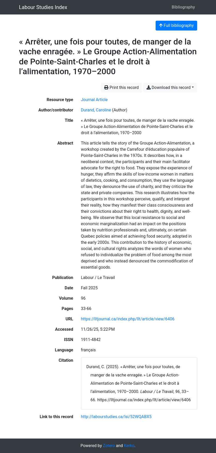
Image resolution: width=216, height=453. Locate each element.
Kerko (129, 445)
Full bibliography (176, 25)
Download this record (169, 87)
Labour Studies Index (43, 7)
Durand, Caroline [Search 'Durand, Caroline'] (96, 110)
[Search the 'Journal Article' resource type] (94, 99)
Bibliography (183, 7)
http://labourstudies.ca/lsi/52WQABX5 (116, 416)
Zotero (109, 445)
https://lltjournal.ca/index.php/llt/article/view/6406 (128, 318)
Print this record (121, 87)
